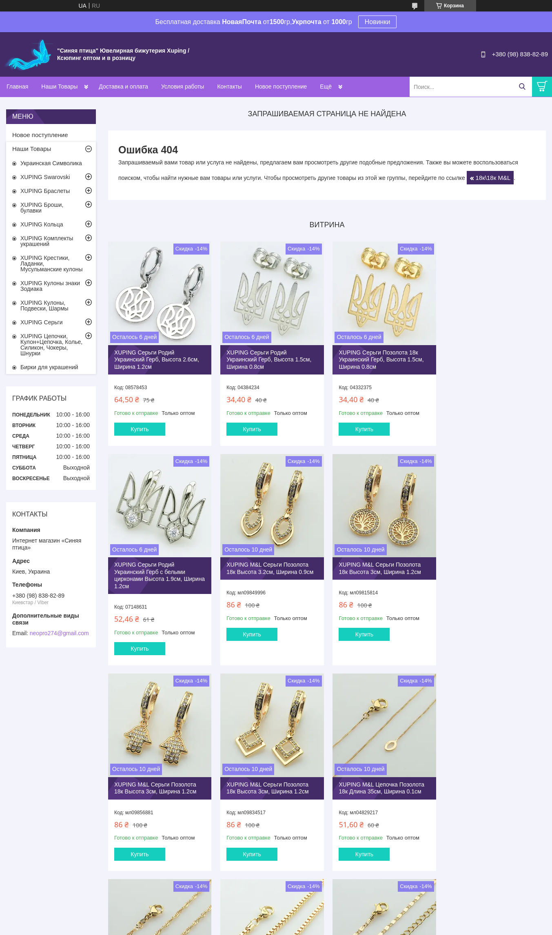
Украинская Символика (51, 163)
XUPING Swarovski (45, 177)
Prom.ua (310, 920)
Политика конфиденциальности (347, 927)
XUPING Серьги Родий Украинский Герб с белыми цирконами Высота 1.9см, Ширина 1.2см (484, 362)
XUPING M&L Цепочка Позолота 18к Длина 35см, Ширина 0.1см (157, 779)
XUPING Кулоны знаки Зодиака (50, 286)
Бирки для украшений (49, 367)
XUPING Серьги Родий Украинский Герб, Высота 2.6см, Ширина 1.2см (156, 358)
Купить (140, 428)
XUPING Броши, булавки (41, 208)
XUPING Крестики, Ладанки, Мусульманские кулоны (51, 264)
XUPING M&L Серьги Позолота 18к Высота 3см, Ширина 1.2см (267, 574)
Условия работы (182, 86)
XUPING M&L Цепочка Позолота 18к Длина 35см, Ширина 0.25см (269, 779)
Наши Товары (59, 86)
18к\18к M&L (493, 177)
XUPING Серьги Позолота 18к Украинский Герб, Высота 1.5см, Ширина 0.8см (379, 358)
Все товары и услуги (324, 884)
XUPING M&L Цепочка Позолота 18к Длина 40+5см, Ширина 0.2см (493, 779)
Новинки (377, 21)
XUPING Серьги (41, 322)
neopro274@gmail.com (59, 633)
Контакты (229, 86)
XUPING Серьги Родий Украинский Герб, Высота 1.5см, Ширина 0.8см (268, 358)
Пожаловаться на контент (278, 927)
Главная (17, 86)
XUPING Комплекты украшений (46, 241)
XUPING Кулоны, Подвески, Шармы (44, 305)
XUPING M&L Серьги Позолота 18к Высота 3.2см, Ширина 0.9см (157, 574)
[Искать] (522, 87)
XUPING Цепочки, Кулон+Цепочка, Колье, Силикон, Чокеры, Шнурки (51, 345)
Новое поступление (281, 86)
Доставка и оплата (123, 86)
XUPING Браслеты (45, 191)
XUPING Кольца (41, 224)
